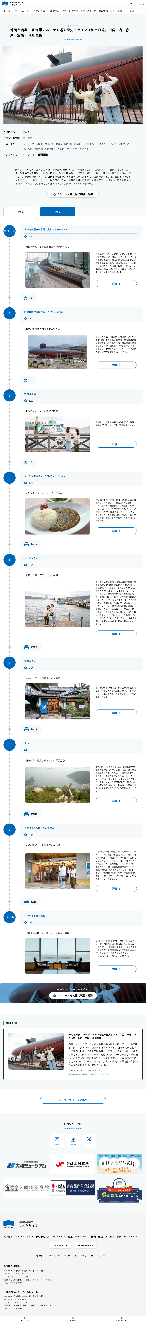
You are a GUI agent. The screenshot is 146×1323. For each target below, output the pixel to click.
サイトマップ (64, 1255)
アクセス (109, 1236)
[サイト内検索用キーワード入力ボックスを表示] (135, 3)
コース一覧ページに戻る (73, 1100)
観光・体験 (97, 1236)
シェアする (29, 154)
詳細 (116, 283)
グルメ (30, 1236)
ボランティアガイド (127, 1236)
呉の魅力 (8, 1236)
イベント (19, 1236)
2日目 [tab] (58, 211)
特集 (70, 1236)
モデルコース (22, 11)
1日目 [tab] (21, 211)
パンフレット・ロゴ (44, 1255)
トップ (6, 11)
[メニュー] (142, 4)
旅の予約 (40, 1236)
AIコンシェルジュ (56, 1236)
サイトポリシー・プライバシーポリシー (93, 1255)
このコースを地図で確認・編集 (73, 194)
